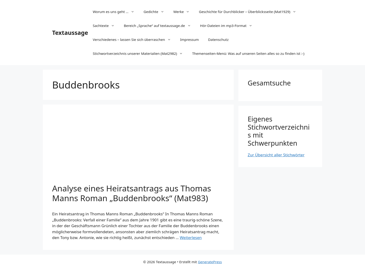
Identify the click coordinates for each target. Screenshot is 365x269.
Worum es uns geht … (116, 12)
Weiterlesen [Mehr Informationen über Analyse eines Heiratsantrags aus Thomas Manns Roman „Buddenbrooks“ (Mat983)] (191, 237)
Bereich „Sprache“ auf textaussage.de (160, 26)
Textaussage (70, 32)
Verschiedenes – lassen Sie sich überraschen (134, 39)
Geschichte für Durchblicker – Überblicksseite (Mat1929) (250, 12)
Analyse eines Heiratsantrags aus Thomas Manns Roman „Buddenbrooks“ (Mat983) (131, 193)
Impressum (189, 39)
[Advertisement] (138, 148)
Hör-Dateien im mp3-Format (228, 26)
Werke (183, 12)
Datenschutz (218, 39)
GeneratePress (210, 261)
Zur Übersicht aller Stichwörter (276, 154)
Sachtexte (106, 26)
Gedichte (156, 12)
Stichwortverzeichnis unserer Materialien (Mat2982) (140, 53)
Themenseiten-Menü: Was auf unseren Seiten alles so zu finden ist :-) (248, 53)
